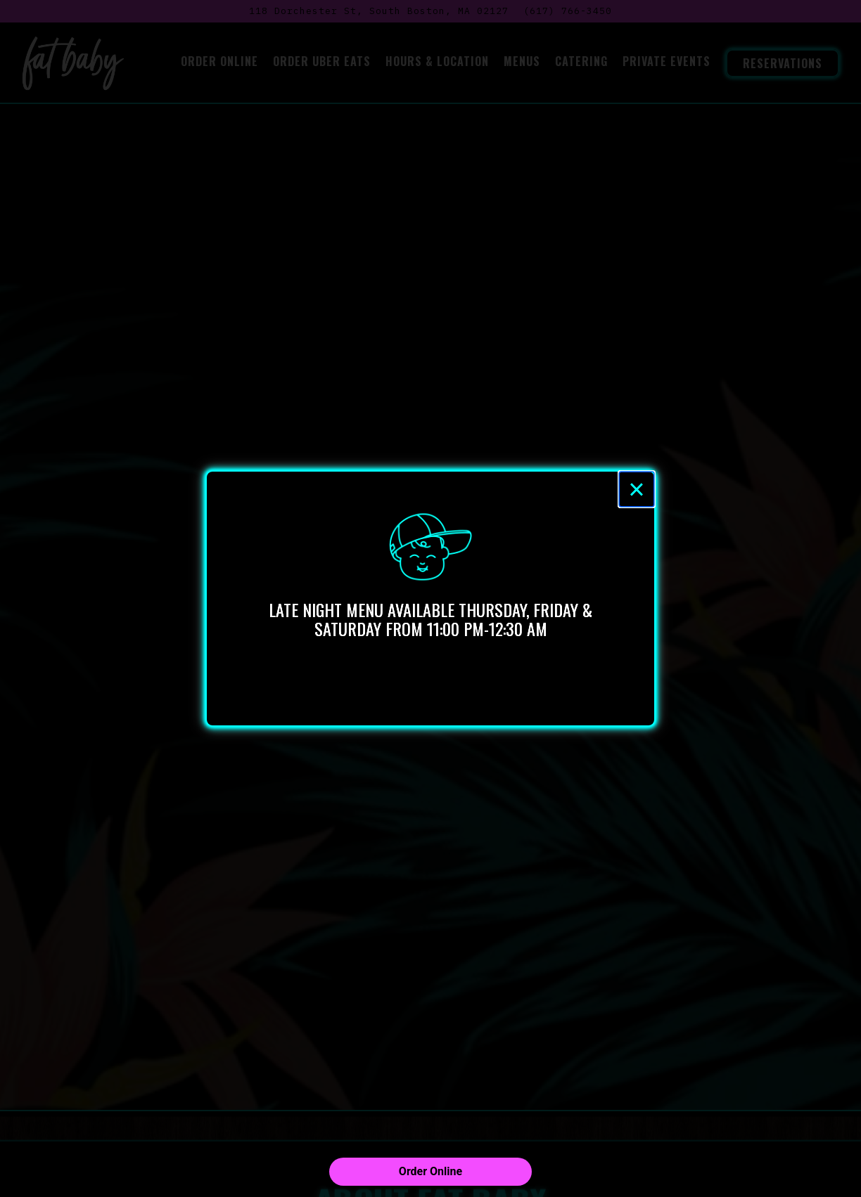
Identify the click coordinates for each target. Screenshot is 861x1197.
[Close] (636, 489)
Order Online (430, 1171)
